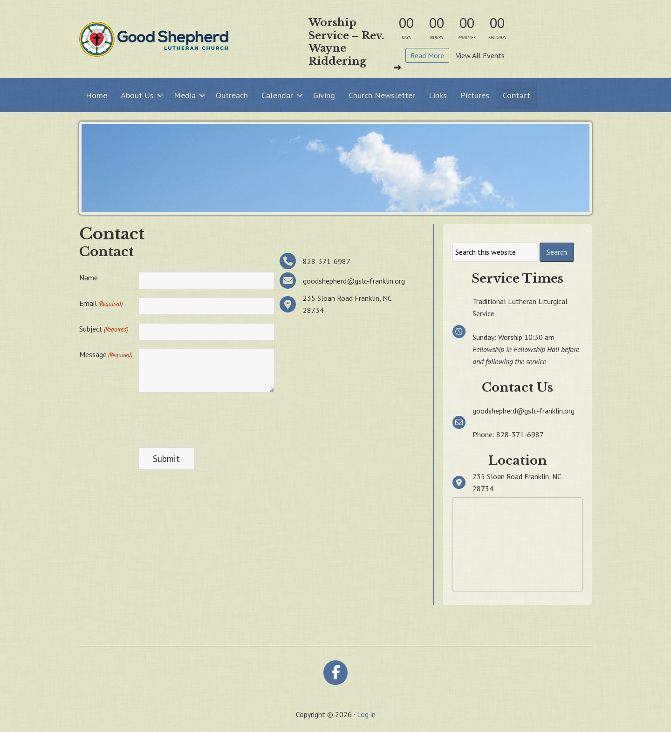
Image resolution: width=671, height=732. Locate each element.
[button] (160, 95)
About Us (137, 95)
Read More (427, 55)
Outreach (232, 95)
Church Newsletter (382, 95)
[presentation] (209, 418)
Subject (103, 329)
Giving (324, 95)
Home (96, 95)
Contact (516, 95)
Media (185, 95)
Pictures (474, 95)
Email (101, 303)
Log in (366, 714)
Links (438, 95)
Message (105, 355)
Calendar (277, 95)
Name (88, 277)
